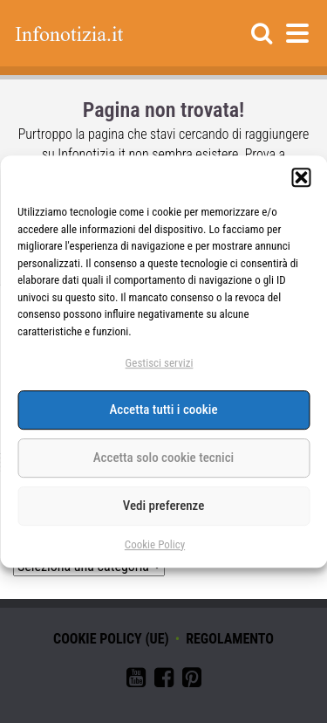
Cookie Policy (155, 544)
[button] (301, 177)
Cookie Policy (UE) (111, 638)
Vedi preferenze (164, 506)
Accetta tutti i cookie (163, 410)
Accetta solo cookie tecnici (163, 458)
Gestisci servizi (160, 362)
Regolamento (230, 638)
